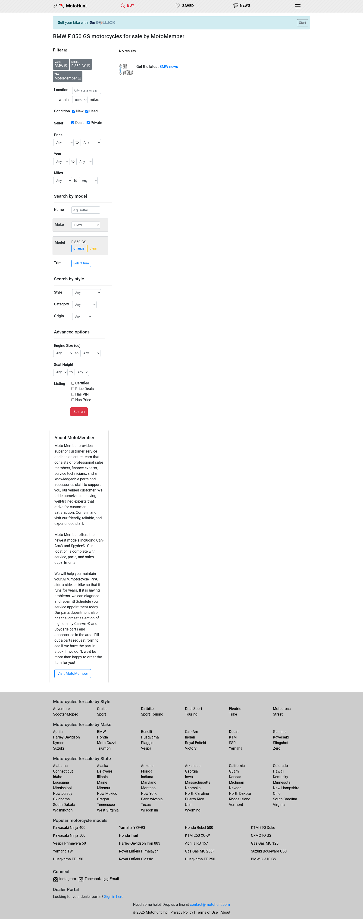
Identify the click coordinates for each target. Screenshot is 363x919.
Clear (93, 248)
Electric (235, 709)
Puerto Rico (194, 799)
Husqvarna (150, 737)
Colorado (280, 766)
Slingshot (280, 743)
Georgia (191, 771)
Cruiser (103, 709)
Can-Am (191, 731)
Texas (146, 804)
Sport (101, 714)
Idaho (57, 777)
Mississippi (62, 788)
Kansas (235, 777)
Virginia (279, 804)
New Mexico (107, 793)
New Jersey (62, 793)
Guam (234, 771)
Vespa (146, 748)
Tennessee (106, 804)
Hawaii (278, 771)
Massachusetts (197, 782)
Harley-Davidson (66, 737)
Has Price (83, 400)
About (225, 912)
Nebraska (193, 788)
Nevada (235, 788)
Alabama (60, 766)
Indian (190, 737)
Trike (233, 714)
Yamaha (235, 748)
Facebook (93, 879)
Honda (102, 737)
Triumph (104, 748)
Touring (191, 714)
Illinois (102, 777)
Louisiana (61, 782)
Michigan (236, 782)
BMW (101, 731)
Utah (189, 804)
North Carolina (197, 793)
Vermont (236, 804)
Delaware (104, 771)
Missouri (104, 788)
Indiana (147, 777)
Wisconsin (149, 810)
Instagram (67, 879)
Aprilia (58, 731)
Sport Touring (152, 714)
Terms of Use (207, 912)
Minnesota (281, 782)
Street (278, 714)
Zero (276, 748)
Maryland (148, 782)
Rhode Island (239, 799)
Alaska (102, 766)
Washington (62, 810)
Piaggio (147, 743)
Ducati (234, 731)
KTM (233, 737)
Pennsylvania (152, 799)
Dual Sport (193, 709)
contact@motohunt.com (210, 904)
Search (79, 411)
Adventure (61, 709)
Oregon (103, 799)
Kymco (58, 743)
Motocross (282, 709)
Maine (102, 782)
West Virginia (108, 810)
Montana (148, 788)
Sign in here (113, 896)
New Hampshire (286, 788)
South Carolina (285, 799)
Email (114, 879)
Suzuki (58, 748)
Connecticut (63, 771)
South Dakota (64, 804)
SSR (232, 743)
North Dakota (240, 793)
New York (149, 793)
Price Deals (84, 389)
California (237, 766)
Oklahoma (61, 799)
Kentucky (280, 777)
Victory (191, 748)
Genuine (279, 731)
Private (96, 122)
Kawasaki (281, 737)
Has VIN (82, 394)
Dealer (80, 122)
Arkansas (192, 766)
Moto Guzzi (106, 743)
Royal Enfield (195, 743)
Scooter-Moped (65, 714)
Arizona (147, 766)
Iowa (189, 777)
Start (302, 23)
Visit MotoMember (72, 673)
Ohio (277, 793)
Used (93, 111)
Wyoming (192, 810)
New (80, 111)
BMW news (169, 66)
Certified (82, 383)
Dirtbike (147, 709)
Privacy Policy (181, 912)
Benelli (146, 731)
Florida (146, 771)
